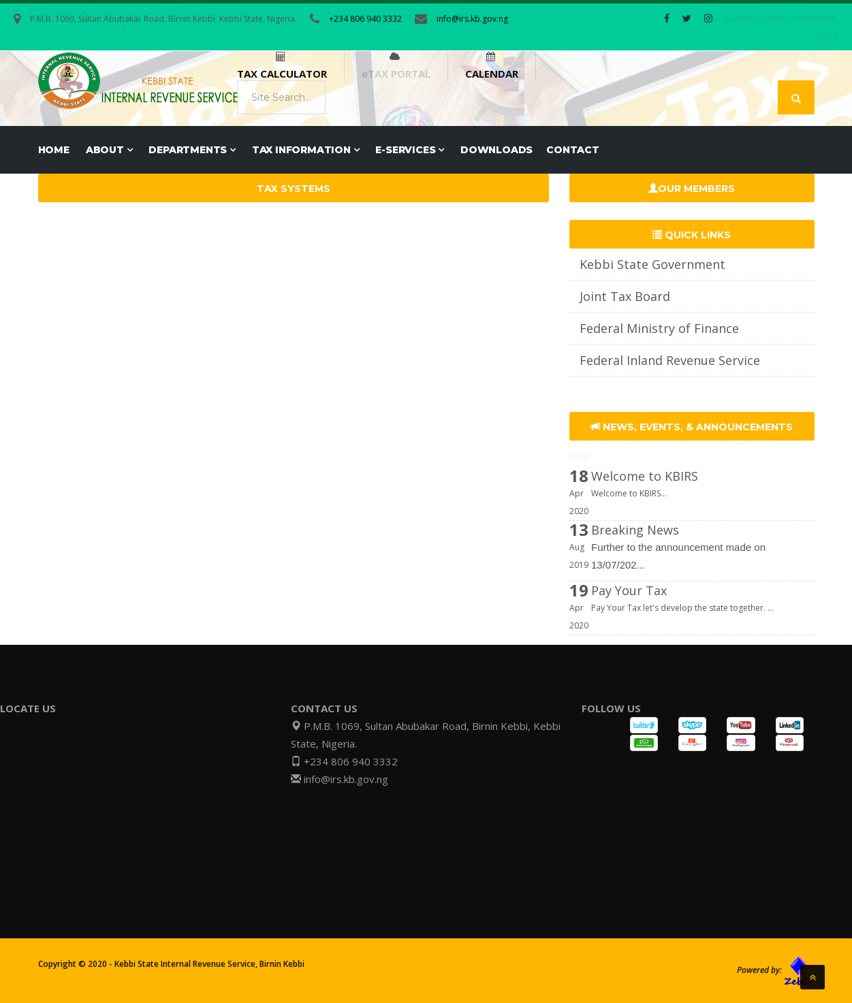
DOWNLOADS (496, 150)
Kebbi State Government (652, 264)
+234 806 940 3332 (365, 19)
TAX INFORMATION (306, 150)
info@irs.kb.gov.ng (472, 19)
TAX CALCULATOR (282, 73)
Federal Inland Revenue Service (670, 360)
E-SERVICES (409, 150)
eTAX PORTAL (396, 73)
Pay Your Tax (629, 605)
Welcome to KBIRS (644, 491)
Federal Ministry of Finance (659, 328)
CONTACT (572, 150)
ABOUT (109, 150)
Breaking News (635, 545)
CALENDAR (491, 73)
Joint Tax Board (625, 296)
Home (53, 150)
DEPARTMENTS (191, 150)
